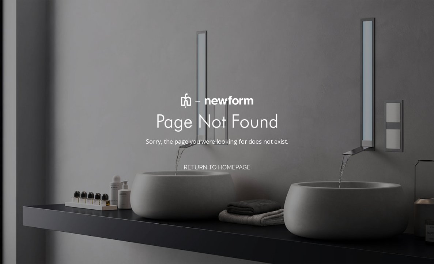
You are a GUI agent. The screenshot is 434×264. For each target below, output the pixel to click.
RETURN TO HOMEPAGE (217, 167)
